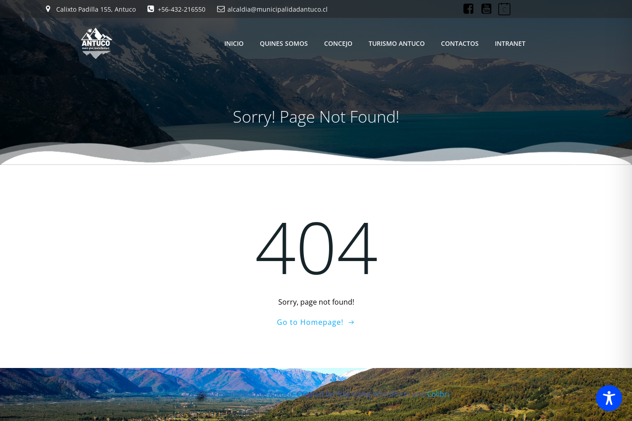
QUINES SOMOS (284, 43)
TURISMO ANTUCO (397, 43)
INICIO (234, 43)
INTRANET (510, 43)
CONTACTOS (460, 43)
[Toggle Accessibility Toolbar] (609, 398)
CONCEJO (338, 43)
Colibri (438, 394)
